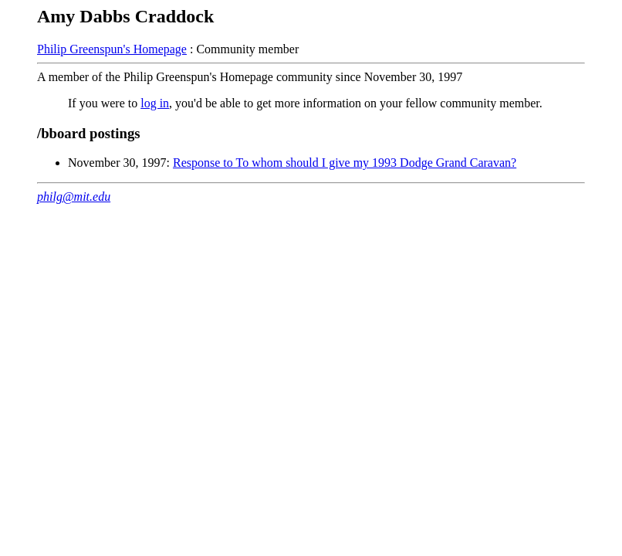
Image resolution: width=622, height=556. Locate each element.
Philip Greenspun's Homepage (112, 49)
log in (154, 103)
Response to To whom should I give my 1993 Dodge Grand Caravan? (344, 162)
